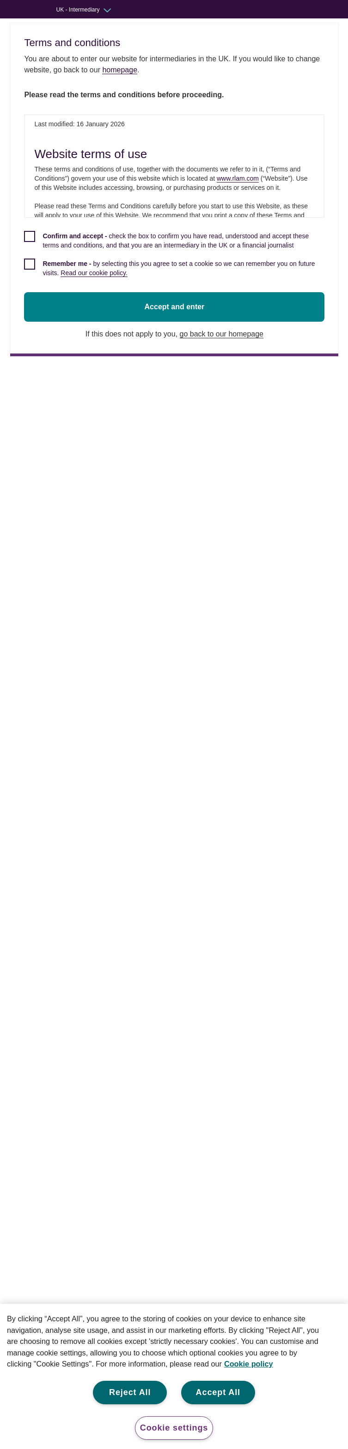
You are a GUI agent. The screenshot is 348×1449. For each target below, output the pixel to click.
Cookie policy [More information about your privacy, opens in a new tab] (248, 1364)
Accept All (218, 1392)
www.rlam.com (239, 178)
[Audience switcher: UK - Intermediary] (90, 9)
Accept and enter (176, 307)
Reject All (130, 1392)
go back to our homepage (223, 334)
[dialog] (176, 189)
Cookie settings (174, 1427)
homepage (121, 70)
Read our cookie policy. (95, 273)
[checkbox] (176, 245)
